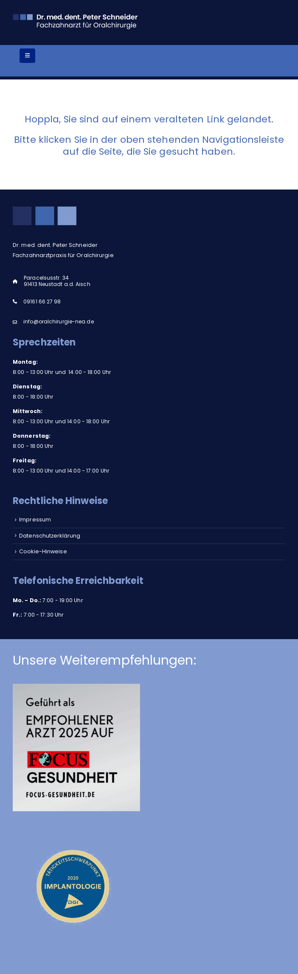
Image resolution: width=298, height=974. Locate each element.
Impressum (35, 519)
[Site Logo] (76, 20)
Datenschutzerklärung (49, 535)
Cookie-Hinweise (43, 551)
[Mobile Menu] (27, 55)
